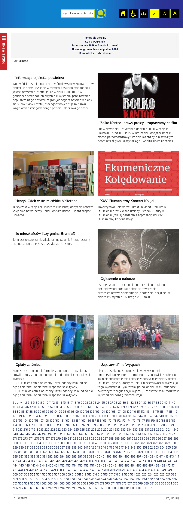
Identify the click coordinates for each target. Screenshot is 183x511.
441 (165, 461)
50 (44, 407)
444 (15, 465)
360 (32, 452)
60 (85, 407)
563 (50, 483)
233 (123, 429)
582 (157, 483)
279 (58, 438)
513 (89, 474)
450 (50, 465)
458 (97, 465)
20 (82, 402)
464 (132, 465)
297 (164, 438)
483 (76, 470)
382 (157, 452)
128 (56, 416)
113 (147, 411)
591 (44, 488)
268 (162, 434)
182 (168, 420)
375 (118, 452)
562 (44, 483)
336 (56, 447)
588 (26, 488)
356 (174, 447)
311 (79, 443)
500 (15, 474)
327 (167, 443)
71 (130, 407)
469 (162, 465)
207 (140, 425)
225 (76, 429)
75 (145, 407)
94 (56, 411)
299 (176, 438)
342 (91, 447)
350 (138, 447)
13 (57, 402)
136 (99, 416)
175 (133, 420)
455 (80, 465)
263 (132, 434)
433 (117, 461)
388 (26, 456)
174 (128, 420)
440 (159, 461)
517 (111, 474)
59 (81, 407)
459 (103, 465)
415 (15, 461)
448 (38, 465)
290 (123, 438)
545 (109, 479)
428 (88, 461)
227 (88, 429)
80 (165, 407)
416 (20, 461)
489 (112, 470)
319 (121, 443)
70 (127, 407)
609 (150, 488)
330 (21, 447)
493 (135, 470)
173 (124, 420)
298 (170, 438)
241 (170, 429)
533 (38, 479)
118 (171, 411)
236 (141, 429)
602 (109, 488)
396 (74, 456)
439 (153, 461)
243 (15, 434)
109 (129, 411)
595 (68, 488)
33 (136, 402)
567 (73, 483)
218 (36, 429)
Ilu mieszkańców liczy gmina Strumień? (45, 233)
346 (115, 447)
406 (132, 456)
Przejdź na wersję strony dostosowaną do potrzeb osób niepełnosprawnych (133, 13)
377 (129, 452)
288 (111, 438)
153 (20, 420)
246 (33, 434)
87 (26, 411)
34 (140, 402)
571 (97, 483)
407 (138, 456)
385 (175, 452)
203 (116, 425)
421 (47, 461)
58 (77, 407)
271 (15, 438)
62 (93, 407)
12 (53, 402)
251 (62, 434)
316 (105, 443)
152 (15, 420)
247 (39, 434)
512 (84, 474)
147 (156, 416)
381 (152, 452)
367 (73, 452)
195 (72, 425)
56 (69, 407)
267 (156, 434)
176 (138, 420)
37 (153, 402)
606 (132, 488)
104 (102, 411)
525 (156, 474)
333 (38, 447)
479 (53, 470)
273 (25, 438)
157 (41, 420)
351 (144, 447)
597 (79, 488)
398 (85, 456)
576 (124, 483)
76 (149, 407)
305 (44, 443)
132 (77, 416)
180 (158, 420)
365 (62, 452)
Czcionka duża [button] (174, 13)
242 (176, 429)
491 (124, 470)
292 (134, 438)
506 (50, 474)
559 (26, 483)
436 (135, 461)
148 (161, 416)
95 (60, 411)
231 (111, 429)
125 (41, 416)
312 (84, 443)
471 (173, 465)
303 (32, 443)
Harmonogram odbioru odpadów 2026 (95, 49)
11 (50, 402)
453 (68, 465)
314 (94, 443)
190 (46, 425)
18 (74, 402)
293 (140, 438)
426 (76, 461)
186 (25, 425)
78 (156, 407)
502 (26, 474)
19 (78, 402)
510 (74, 474)
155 (31, 420)
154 (25, 420)
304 (38, 443)
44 (18, 407)
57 (72, 407)
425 (70, 461)
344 (103, 447)
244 (21, 434)
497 (159, 470)
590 (38, 488)
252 (68, 434)
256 (92, 434)
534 (44, 479)
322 (137, 443)
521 (132, 474)
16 (68, 402)
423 (58, 461)
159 (52, 420)
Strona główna (123, 13)
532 (32, 479)
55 (64, 407)
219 (41, 429)
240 (164, 429)
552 (150, 479)
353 (156, 447)
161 (62, 420)
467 (150, 465)
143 (135, 416)
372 (102, 452)
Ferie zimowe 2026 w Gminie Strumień (95, 45)
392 (50, 456)
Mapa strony (143, 13)
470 (168, 465)
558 (20, 483)
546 (115, 479)
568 (79, 483)
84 (14, 411)
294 (146, 438)
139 (114, 416)
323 (143, 443)
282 (75, 438)
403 (115, 456)
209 (152, 425)
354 (162, 447)
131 (72, 416)
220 (46, 429)
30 (124, 402)
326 (161, 443)
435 (129, 461)
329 (15, 447)
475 (31, 470)
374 (113, 452)
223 (64, 429)
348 (126, 447)
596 (74, 488)
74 (141, 407)
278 (53, 438)
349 (132, 447)
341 (85, 447)
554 (162, 479)
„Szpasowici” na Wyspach (120, 364)
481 (65, 470)
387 (21, 456)
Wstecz (23, 498)
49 (39, 407)
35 (145, 402)
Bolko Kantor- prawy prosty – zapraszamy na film (138, 123)
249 (50, 434)
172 (119, 420)
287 (105, 438)
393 (56, 456)
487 (100, 470)
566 (68, 483)
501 (21, 474)
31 (128, 402)
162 (67, 420)
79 (160, 407)
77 (153, 407)
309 (68, 443)
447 (33, 465)
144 (140, 416)
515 (100, 474)
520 (126, 474)
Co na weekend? (95, 42)
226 (82, 429)
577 (129, 483)
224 (70, 429)
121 (20, 416)
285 (93, 438)
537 (62, 479)
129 (62, 416)
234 (129, 429)
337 (62, 447)
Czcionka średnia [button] (164, 13)
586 (15, 488)
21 (86, 402)
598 (85, 488)
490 (118, 470)
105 (108, 411)
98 (72, 411)
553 (156, 479)
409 (150, 456)
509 (68, 474)
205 (128, 425)
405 (126, 456)
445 (21, 465)
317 (110, 443)
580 (146, 483)
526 (162, 474)
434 (123, 461)
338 (68, 447)
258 (103, 434)
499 (171, 470)
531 (27, 479)
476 (37, 470)
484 (82, 470)
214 (15, 429)
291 (128, 438)
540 (80, 479)
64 (102, 407)
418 (30, 461)
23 (94, 402)
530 (21, 479)
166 (88, 420)
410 (156, 456)
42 (174, 402)
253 (74, 434)
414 (177, 456)
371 (97, 452)
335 (50, 447)
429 (94, 461)
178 (148, 420)
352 (150, 447)
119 (175, 411)
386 (15, 456)
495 (147, 470)
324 (149, 443)
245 (27, 434)
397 (79, 456)
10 (46, 402)
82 (172, 407)
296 (158, 438)
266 (150, 434)
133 (82, 416)
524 (150, 474)
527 (167, 474)
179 (153, 420)
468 (156, 465)
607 (138, 488)
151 (177, 416)
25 (103, 402)
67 (114, 407)
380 (146, 452)
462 (120, 465)
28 (115, 402)
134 (88, 416)
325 (155, 443)
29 (120, 402)
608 (144, 488)
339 (74, 447)
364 (56, 452)
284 (87, 438)
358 (20, 452)
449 (44, 465)
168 (99, 420)
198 (88, 425)
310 (73, 443)
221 (52, 429)
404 (120, 456)
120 (15, 416)
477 (42, 470)
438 (147, 461)
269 (168, 434)
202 (110, 425)
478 (48, 470)
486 (94, 470)
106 (113, 411)
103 (97, 411)
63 (98, 407)
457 (91, 465)
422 (52, 461)
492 (129, 470)
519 (121, 474)
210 (158, 425)
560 (32, 483)
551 (144, 479)
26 (107, 402)
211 (163, 425)
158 (46, 420)
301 (21, 443)
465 (138, 465)
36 (149, 402)
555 (168, 479)
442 (170, 461)
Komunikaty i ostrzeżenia (95, 53)
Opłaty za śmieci (28, 364)
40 (166, 402)
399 (91, 456)
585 (175, 483)
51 (47, 407)
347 (121, 447)
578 (134, 483)
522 (138, 474)
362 (44, 452)
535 (50, 479)
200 (99, 425)
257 (97, 434)
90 (39, 411)
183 (173, 420)
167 (94, 420)
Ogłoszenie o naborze (117, 278)
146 (151, 416)
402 (109, 456)
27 (111, 402)
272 (20, 438)
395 (68, 456)
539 (74, 479)
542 (91, 479)
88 (31, 411)
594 (62, 488)
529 (15, 479)
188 (36, 425)
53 (56, 407)
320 (126, 443)
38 (157, 402)
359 (26, 452)
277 (47, 438)
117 (166, 411)
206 (134, 425)
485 (88, 470)
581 (152, 483)
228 (93, 429)
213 (173, 425)
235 (135, 429)
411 (161, 456)
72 (134, 407)
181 (163, 420)
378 (134, 452)
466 (144, 465)
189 (41, 425)
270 (174, 434)
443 (176, 461)
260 (115, 434)
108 (123, 411)
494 (141, 470)
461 (115, 465)
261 (121, 434)
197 (83, 425)
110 (134, 411)
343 (97, 447)
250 (56, 434)
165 (83, 420)
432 (111, 461)
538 (68, 479)
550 (138, 479)
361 (38, 452)
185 (20, 425)
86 (23, 411)
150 (172, 416)
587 (21, 488)
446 (27, 465)
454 (74, 465)
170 (109, 420)
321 (132, 443)
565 (62, 483)
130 (67, 416)
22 (90, 402)
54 (60, 407)
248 (44, 434)
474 (26, 470)
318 (115, 443)
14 (60, 402)
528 (173, 474)
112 (143, 411)
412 (166, 456)
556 (174, 479)
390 (38, 456)
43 (14, 407)
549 (132, 479)
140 (120, 416)
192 (56, 425)
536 (56, 479)
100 (82, 411)
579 (140, 483)
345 (109, 447)
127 (51, 416)
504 (38, 474)
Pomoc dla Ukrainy (95, 38)
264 (138, 434)
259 (109, 434)
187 (31, 425)
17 (71, 402)
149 (167, 416)
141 (125, 416)
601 (103, 488)
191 (52, 425)
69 (123, 407)
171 (114, 420)
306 (50, 443)
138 (109, 416)
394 (62, 456)
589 (32, 488)
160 (57, 420)
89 (35, 411)
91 (43, 411)
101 (87, 411)
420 (41, 461)
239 (158, 429)
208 (146, 425)
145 (146, 416)
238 (152, 429)
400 (97, 456)
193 (62, 425)
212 (168, 425)
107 (118, 411)
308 (62, 443)
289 (117, 438)
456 (86, 465)
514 (94, 474)
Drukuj (175, 498)
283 (81, 438)
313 (89, 443)
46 (27, 407)
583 (163, 483)
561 (38, 483)
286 (99, 438)
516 (105, 474)
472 (15, 470)
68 (119, 407)
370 (91, 452)
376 (124, 452)
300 (15, 443)
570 (91, 483)
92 (47, 411)
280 (64, 438)
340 (80, 447)
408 (144, 456)
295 (152, 438)
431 (106, 461)
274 (31, 438)
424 (64, 461)
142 (130, 416)
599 (91, 488)
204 (122, 425)
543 (97, 479)
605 (126, 488)
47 (31, 407)
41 (169, 402)
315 (100, 443)
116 (162, 411)
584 (169, 483)
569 (85, 483)
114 (152, 411)
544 (103, 479)
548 (126, 479)
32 (132, 402)
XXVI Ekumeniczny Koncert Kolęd (126, 201)
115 (157, 411)
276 (42, 438)
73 (138, 407)
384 (169, 452)
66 (110, 407)
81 (168, 407)
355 (168, 447)
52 (52, 407)
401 (103, 456)
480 (59, 470)
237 (146, 429)
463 (126, 465)
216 (25, 429)
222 (58, 429)
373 (107, 452)
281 (70, 438)
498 (165, 470)
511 (79, 474)
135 (93, 416)
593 (56, 488)
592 (50, 488)
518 (115, 474)
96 (64, 411)
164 (78, 420)
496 (153, 470)
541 (85, 479)
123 (30, 416)
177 (143, 420)
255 (86, 434)
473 (20, 470)
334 (44, 447)
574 (113, 483)
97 (68, 411)
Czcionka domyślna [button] (154, 13)
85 (18, 411)
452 (62, 465)
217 (31, 429)
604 (120, 488)
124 (35, 416)
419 (36, 461)
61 (89, 407)
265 (144, 434)
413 (171, 456)
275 (36, 438)
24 (99, 402)
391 (44, 456)
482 (70, 470)
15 (64, 402)
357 (15, 452)
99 (77, 411)
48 (35, 407)
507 (56, 474)
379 (140, 452)
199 (93, 425)
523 (144, 474)
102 (92, 411)
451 (56, 465)
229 (99, 429)
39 (161, 402)
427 (82, 461)
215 (20, 429)
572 (102, 483)
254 (80, 434)
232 (117, 429)
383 (163, 452)
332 (32, 447)
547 (121, 479)
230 (105, 429)
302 (26, 443)
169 (104, 420)
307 (56, 443)
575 (118, 483)
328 (173, 443)
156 (36, 420)
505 (44, 474)
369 (85, 452)
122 (25, 416)
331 (27, 447)
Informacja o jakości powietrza (39, 77)
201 (105, 425)
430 (100, 461)
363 (50, 452)
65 (106, 407)
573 (107, 483)
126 (46, 416)
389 (32, 456)
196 (78, 425)
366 (68, 452)
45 (23, 407)
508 (62, 474)
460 (109, 465)
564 (56, 483)
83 (177, 407)
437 (141, 461)
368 (79, 452)
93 (52, 411)
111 (138, 411)
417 (25, 461)
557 (15, 483)
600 (97, 488)
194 (67, 425)
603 (115, 488)
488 (106, 470)
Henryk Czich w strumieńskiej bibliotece (46, 201)
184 (15, 425)
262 (126, 434)
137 (104, 416)
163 (72, 420)
